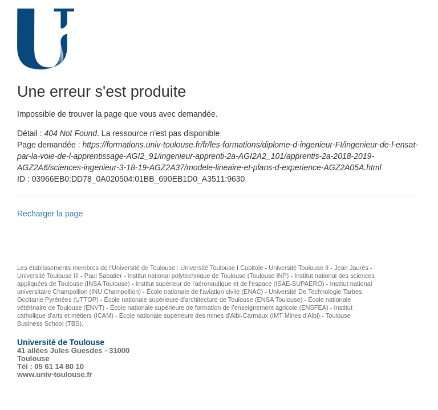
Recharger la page (50, 213)
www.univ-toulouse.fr (54, 374)
